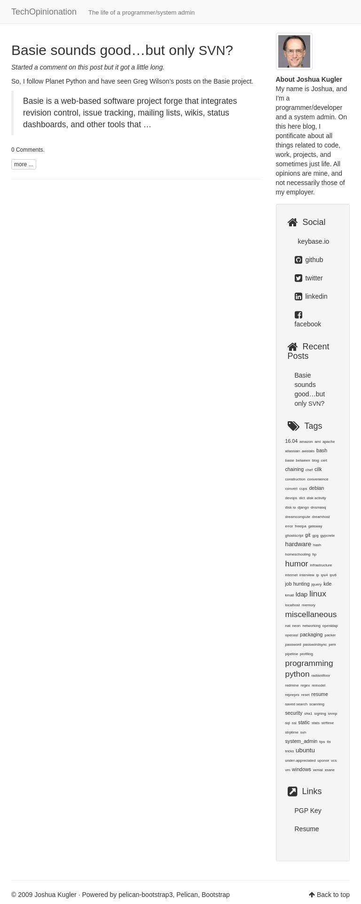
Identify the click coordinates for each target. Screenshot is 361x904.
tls (328, 742)
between (303, 460)
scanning (316, 704)
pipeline (291, 654)
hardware (298, 544)
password (293, 644)
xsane (330, 770)
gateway (315, 526)
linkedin (311, 296)
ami (317, 442)
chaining (294, 469)
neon (296, 626)
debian (316, 488)
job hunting (297, 584)
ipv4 (324, 575)
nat (287, 626)
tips (322, 742)
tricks (289, 751)
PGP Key (308, 810)
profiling (306, 654)
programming (309, 663)
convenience (318, 479)
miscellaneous (311, 614)
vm (287, 770)
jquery (317, 584)
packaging (311, 634)
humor (296, 563)
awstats (308, 451)
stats (316, 723)
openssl (291, 635)
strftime (328, 723)
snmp (332, 713)
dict (302, 498)
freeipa (300, 526)
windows (301, 769)
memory (308, 605)
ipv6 (333, 575)
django (303, 507)
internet (291, 575)
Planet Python (65, 81)
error (289, 526)
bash (321, 450)
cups (303, 489)
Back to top (333, 894)
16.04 (291, 441)
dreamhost (321, 517)
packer (330, 635)
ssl (294, 723)
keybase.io (313, 241)
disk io (290, 507)
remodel (318, 685)
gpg (315, 535)
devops (291, 498)
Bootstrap (216, 894)
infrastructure (321, 565)
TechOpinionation (103, 11)
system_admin (301, 741)
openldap (330, 626)
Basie (221, 81)
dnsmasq (318, 507)
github (309, 259)
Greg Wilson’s (153, 81)
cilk (318, 469)
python (297, 674)
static (304, 722)
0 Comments (27, 150)
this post (90, 67)
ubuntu (305, 750)
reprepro (292, 695)
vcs (334, 760)
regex (305, 685)
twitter (309, 278)
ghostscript (294, 535)
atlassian (292, 451)
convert (291, 489)
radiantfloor (320, 675)
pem (332, 644)
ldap (301, 594)
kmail (289, 595)
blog (315, 460)
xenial (318, 770)
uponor (323, 760)
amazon (306, 442)
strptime (291, 732)
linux (317, 593)
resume (319, 694)
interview (306, 575)
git (307, 535)
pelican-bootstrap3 (145, 894)
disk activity (316, 498)
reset (305, 695)
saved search (296, 704)
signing (320, 713)
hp (314, 554)
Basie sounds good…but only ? (122, 50)
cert (324, 460)
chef (309, 470)
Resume (307, 829)
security (294, 713)
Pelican (187, 894)
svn (303, 732)
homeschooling (298, 554)
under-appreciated (300, 760)
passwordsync (315, 644)
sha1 (308, 713)
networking (311, 626)
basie (289, 460)
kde (327, 584)
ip (317, 575)
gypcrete (327, 535)
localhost (292, 605)
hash (317, 545)
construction (295, 479)
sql (287, 723)
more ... (23, 164)
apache (328, 442)
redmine (292, 685)
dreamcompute (297, 517)
